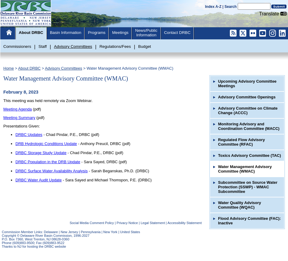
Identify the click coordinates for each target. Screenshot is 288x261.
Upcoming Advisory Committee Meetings (247, 83)
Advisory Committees (73, 46)
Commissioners (17, 46)
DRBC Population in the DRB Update (47, 162)
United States (130, 232)
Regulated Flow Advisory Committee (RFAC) (241, 142)
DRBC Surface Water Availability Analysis (51, 171)
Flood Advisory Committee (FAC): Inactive (249, 220)
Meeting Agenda (17, 109)
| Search (230, 7)
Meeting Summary (19, 117)
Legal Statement (153, 223)
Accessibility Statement (184, 223)
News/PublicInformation (146, 32)
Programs (96, 32)
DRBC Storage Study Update (40, 152)
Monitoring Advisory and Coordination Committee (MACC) (249, 126)
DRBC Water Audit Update (38, 180)
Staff (42, 46)
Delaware (51, 232)
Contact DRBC (177, 32)
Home (8, 68)
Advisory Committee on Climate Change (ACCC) (248, 110)
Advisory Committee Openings (247, 97)
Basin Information (65, 32)
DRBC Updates (28, 134)
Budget (144, 46)
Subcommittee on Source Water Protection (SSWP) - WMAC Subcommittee (247, 187)
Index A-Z (213, 7)
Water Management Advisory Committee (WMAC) (130, 68)
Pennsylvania (91, 232)
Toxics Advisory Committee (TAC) (249, 155)
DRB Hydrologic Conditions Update (46, 143)
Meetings (120, 32)
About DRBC (31, 32)
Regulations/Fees (115, 46)
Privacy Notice (127, 223)
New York (110, 232)
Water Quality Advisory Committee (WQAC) (239, 205)
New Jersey (69, 232)
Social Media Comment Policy (92, 223)
